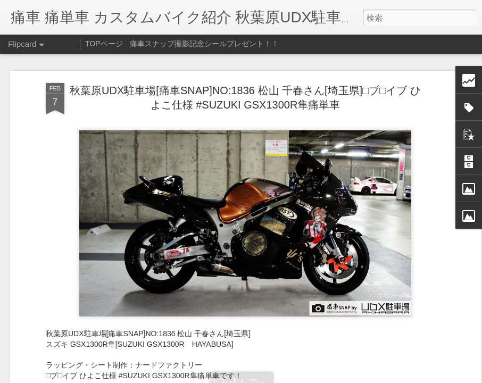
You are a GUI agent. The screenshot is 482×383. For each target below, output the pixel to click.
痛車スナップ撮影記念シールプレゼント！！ (204, 43)
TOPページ (104, 43)
